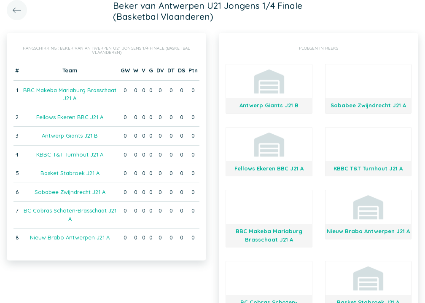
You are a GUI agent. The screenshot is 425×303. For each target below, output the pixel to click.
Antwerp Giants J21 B (70, 135)
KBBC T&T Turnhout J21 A (69, 154)
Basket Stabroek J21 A (70, 173)
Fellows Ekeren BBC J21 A (69, 117)
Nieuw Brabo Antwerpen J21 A (70, 237)
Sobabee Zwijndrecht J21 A (70, 192)
